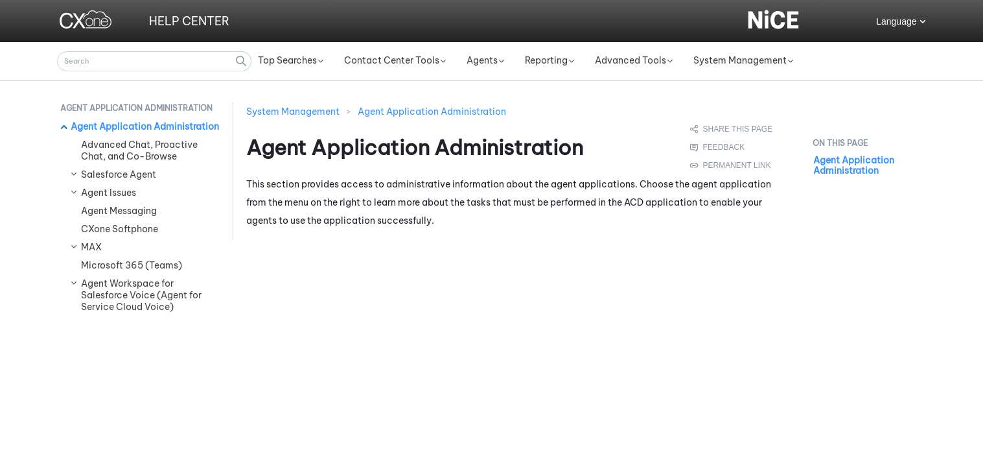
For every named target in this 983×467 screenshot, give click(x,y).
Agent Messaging (119, 211)
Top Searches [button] (287, 60)
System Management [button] (740, 60)
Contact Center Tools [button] (391, 60)
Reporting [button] (546, 60)
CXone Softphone (119, 229)
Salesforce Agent (118, 174)
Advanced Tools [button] (630, 60)
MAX (91, 247)
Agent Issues (108, 192)
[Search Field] (154, 61)
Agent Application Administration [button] (136, 108)
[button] (241, 61)
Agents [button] (482, 60)
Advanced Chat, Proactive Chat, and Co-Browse (139, 150)
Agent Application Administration (145, 126)
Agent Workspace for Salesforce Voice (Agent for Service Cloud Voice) (141, 295)
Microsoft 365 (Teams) (131, 265)
